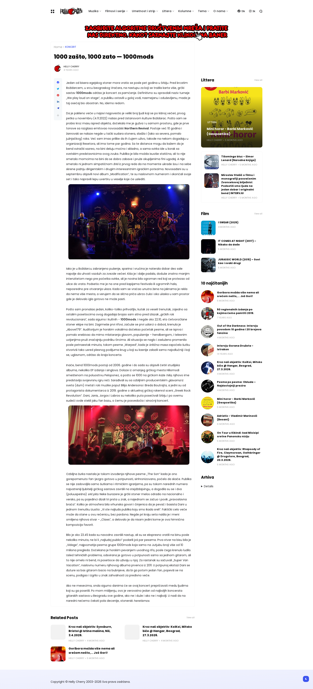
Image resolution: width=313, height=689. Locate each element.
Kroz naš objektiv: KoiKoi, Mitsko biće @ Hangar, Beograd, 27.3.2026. (167, 631)
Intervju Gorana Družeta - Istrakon (235, 347)
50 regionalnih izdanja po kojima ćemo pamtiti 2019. (235, 311)
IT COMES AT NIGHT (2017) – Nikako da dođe (237, 242)
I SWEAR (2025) (228, 222)
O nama (219, 11)
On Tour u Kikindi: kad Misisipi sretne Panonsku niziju (238, 434)
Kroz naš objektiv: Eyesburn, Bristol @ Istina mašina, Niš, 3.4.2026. (90, 631)
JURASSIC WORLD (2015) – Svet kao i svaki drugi (239, 261)
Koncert (70, 47)
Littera (166, 11)
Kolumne (184, 11)
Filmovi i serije (115, 11)
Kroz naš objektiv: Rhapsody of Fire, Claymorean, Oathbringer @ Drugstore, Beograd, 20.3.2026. (238, 454)
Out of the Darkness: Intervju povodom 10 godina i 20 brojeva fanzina (239, 329)
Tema (202, 11)
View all (191, 617)
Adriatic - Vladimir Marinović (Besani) (237, 417)
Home (58, 47)
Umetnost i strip (143, 11)
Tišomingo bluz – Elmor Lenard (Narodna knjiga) (238, 158)
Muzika (93, 11)
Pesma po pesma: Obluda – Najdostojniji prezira (236, 383)
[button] (58, 115)
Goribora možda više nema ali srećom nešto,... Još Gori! (92, 650)
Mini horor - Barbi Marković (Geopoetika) (230, 131)
